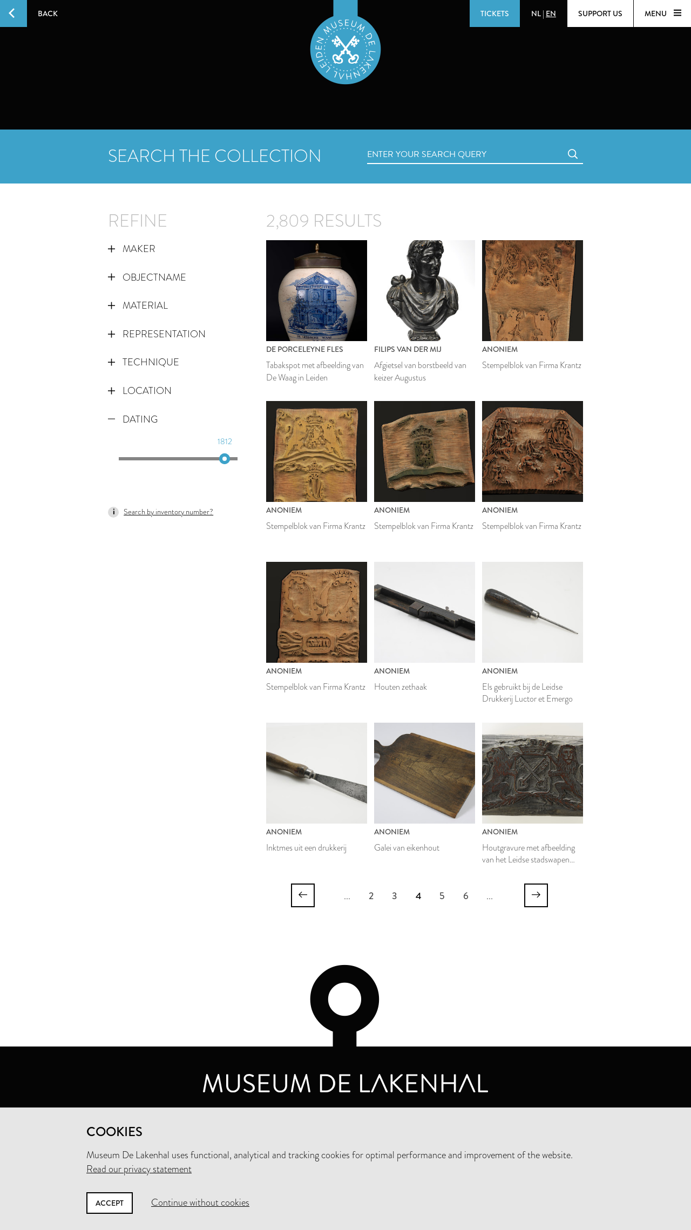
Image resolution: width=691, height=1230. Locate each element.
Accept (110, 1203)
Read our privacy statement (139, 1169)
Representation (157, 334)
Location (140, 391)
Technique (143, 362)
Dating (133, 419)
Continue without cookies (200, 1202)
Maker (131, 249)
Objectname (147, 277)
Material (138, 305)
